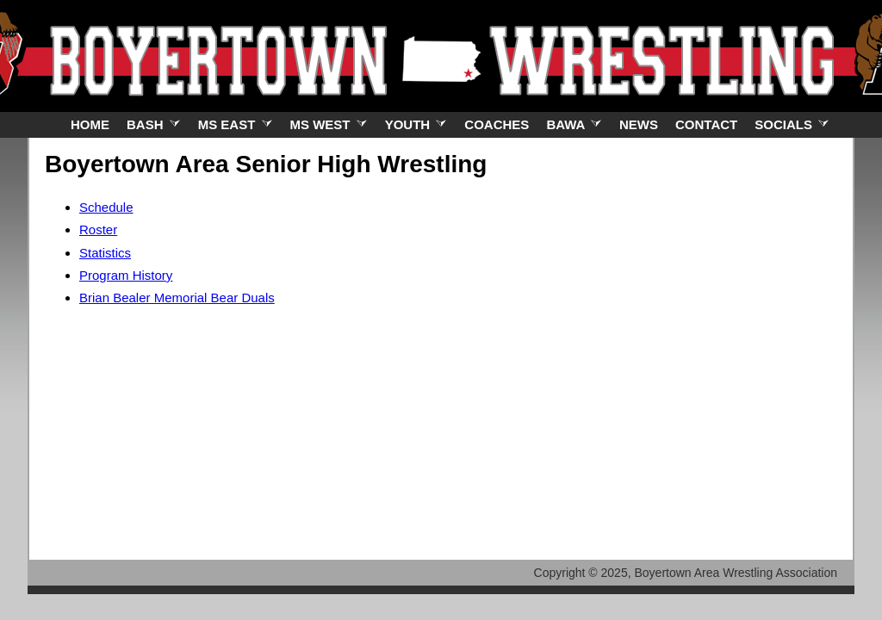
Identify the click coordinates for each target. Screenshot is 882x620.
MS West (329, 124)
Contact (706, 124)
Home (90, 124)
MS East (235, 124)
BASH (154, 124)
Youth (416, 124)
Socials (792, 124)
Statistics (105, 252)
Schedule (106, 207)
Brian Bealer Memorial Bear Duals (177, 297)
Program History (125, 275)
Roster (98, 229)
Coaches (496, 124)
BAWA (574, 124)
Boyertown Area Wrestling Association (735, 573)
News (638, 124)
